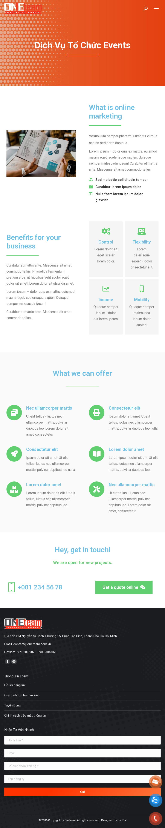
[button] (124, 587)
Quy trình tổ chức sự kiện (22, 695)
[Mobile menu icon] (156, 8)
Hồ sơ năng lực (15, 685)
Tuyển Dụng (12, 705)
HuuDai (122, 820)
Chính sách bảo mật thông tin (25, 715)
